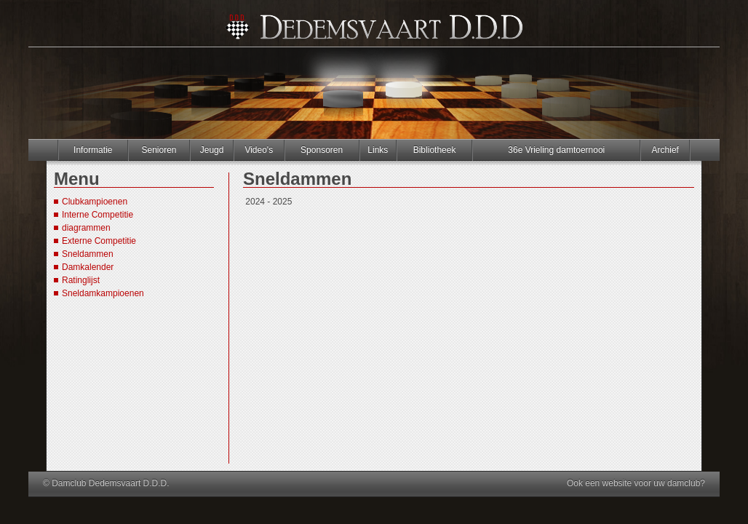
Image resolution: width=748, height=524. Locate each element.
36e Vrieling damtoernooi (556, 150)
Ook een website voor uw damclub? (636, 483)
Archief (665, 150)
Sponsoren (322, 150)
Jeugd (212, 150)
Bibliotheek (434, 150)
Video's (258, 150)
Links (377, 150)
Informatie (92, 150)
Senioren (158, 150)
